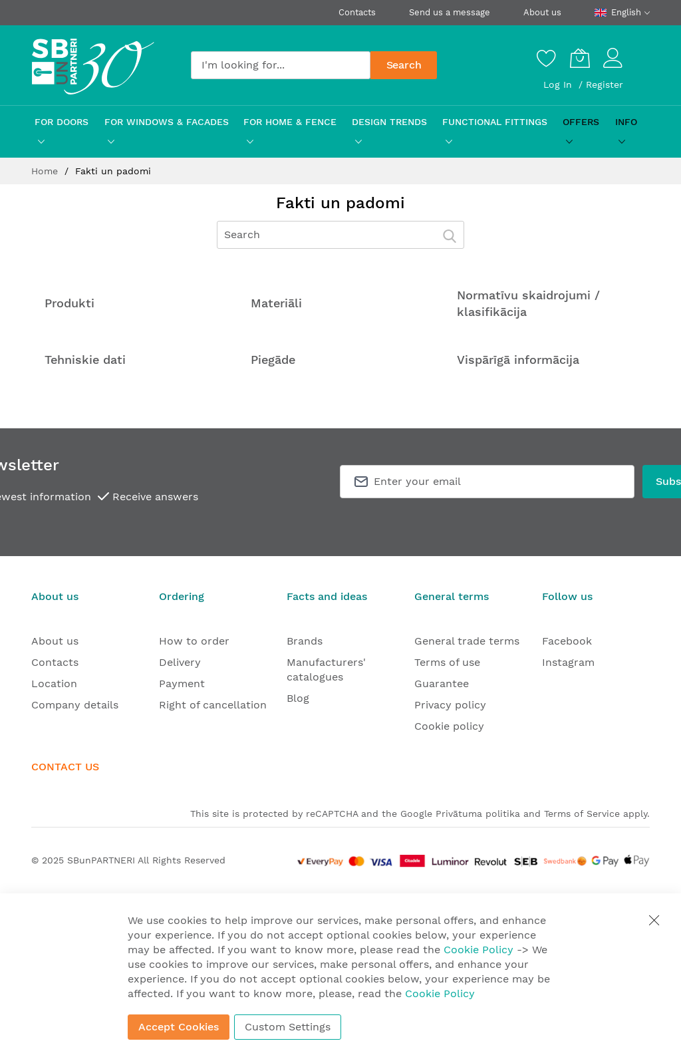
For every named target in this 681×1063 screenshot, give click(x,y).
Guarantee (441, 683)
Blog (298, 698)
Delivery (180, 662)
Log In (559, 84)
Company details (74, 704)
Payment (182, 683)
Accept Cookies (178, 1026)
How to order (194, 641)
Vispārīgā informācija (518, 360)
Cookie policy (449, 726)
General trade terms (466, 641)
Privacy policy (450, 704)
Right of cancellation (213, 704)
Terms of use (447, 662)
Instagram (568, 662)
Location (54, 683)
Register (604, 84)
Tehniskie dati (85, 360)
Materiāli (276, 303)
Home (46, 171)
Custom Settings (288, 1026)
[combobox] (280, 65)
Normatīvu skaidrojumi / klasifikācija (528, 303)
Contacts (357, 12)
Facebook (567, 641)
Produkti (69, 303)
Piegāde (273, 360)
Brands (305, 641)
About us (542, 12)
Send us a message (449, 12)
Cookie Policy (478, 949)
